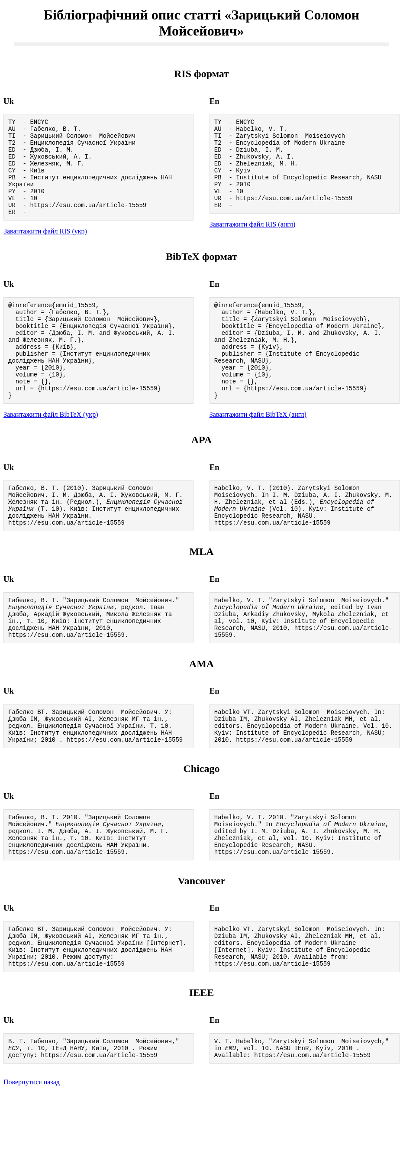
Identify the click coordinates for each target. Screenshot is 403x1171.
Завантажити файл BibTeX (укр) (50, 450)
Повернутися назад (31, 1160)
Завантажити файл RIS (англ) (253, 241)
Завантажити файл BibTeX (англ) (258, 450)
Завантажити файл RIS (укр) (45, 249)
